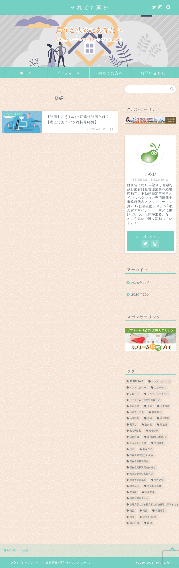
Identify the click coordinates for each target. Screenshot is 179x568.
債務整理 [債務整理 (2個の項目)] (164, 418)
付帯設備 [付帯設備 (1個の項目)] (164, 406)
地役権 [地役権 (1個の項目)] (163, 424)
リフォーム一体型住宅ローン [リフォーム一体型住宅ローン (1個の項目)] (145, 400)
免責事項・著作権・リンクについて (68, 562)
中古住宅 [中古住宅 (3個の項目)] (134, 406)
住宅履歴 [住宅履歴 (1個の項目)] (156, 412)
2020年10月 (140, 294)
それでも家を (89, 7)
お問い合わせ (153, 73)
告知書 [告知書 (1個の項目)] (148, 424)
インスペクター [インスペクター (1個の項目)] (138, 387)
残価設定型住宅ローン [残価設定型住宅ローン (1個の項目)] (141, 473)
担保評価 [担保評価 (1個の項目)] (159, 443)
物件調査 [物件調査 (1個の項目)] (159, 480)
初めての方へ (110, 73)
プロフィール (68, 73)
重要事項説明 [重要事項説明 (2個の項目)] (150, 517)
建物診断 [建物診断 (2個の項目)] (153, 430)
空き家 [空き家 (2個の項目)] (133, 492)
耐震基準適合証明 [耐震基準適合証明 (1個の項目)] (139, 498)
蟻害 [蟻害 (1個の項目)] (132, 510)
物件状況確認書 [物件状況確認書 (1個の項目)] (138, 480)
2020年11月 (140, 283)
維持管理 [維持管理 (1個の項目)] (149, 492)
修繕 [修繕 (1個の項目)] (149, 418)
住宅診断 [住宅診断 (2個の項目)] (134, 418)
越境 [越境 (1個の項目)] (132, 517)
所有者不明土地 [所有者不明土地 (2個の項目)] (138, 443)
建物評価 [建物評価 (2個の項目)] (134, 437)
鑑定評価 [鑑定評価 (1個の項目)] (134, 523)
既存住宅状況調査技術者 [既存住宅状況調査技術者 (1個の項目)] (142, 467)
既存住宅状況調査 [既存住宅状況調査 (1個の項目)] (139, 461)
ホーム (26, 73)
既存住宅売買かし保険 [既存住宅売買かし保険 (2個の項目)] (141, 455)
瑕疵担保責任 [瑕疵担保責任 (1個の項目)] (154, 486)
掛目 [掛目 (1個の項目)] (132, 449)
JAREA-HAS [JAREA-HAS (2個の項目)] (136, 381)
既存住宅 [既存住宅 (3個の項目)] (147, 449)
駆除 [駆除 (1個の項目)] (149, 523)
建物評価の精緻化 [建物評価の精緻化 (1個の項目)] (156, 437)
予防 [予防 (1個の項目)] (149, 406)
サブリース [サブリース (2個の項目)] (160, 387)
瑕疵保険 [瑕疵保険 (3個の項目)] (134, 486)
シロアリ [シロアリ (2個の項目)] (134, 393)
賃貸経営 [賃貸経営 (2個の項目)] (160, 510)
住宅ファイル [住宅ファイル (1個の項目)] (137, 412)
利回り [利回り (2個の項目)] (133, 424)
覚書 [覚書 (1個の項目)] (145, 510)
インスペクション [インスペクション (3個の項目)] (160, 381)
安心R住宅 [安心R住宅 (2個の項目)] (135, 430)
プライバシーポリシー (25, 562)
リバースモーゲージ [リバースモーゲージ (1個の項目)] (157, 393)
